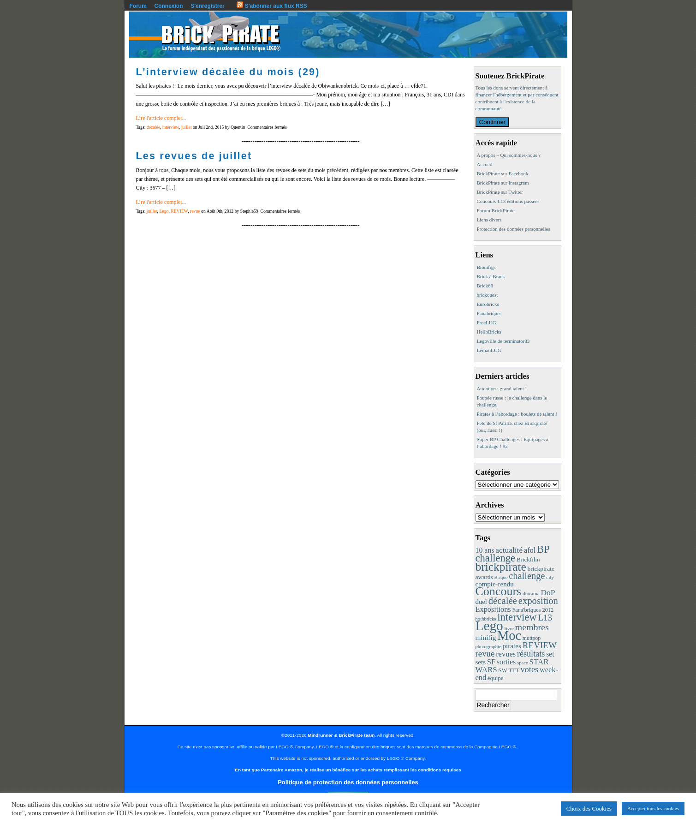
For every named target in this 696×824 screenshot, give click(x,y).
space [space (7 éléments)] (522, 662)
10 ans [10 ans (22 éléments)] (485, 550)
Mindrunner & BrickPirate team (341, 735)
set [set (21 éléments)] (550, 654)
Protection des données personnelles (513, 229)
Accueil (485, 164)
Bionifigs (486, 267)
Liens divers (489, 219)
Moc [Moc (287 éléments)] (509, 635)
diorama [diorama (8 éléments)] (531, 593)
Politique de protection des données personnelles (348, 782)
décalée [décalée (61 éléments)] (502, 600)
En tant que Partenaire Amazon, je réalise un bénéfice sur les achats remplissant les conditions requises (348, 769)
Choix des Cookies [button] (589, 808)
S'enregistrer (207, 6)
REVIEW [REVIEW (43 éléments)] (540, 645)
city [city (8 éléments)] (550, 577)
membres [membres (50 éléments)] (532, 627)
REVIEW (179, 211)
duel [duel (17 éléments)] (481, 601)
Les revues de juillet (194, 155)
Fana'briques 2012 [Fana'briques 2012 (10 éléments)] (532, 610)
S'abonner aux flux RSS (272, 6)
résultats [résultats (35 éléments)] (531, 653)
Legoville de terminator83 (503, 341)
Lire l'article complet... (161, 118)
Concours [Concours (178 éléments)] (499, 591)
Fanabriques (489, 313)
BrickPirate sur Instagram (503, 182)
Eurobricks (488, 304)
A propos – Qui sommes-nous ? (509, 155)
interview (170, 127)
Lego (163, 211)
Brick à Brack (491, 276)
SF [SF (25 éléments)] (491, 661)
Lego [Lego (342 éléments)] (489, 625)
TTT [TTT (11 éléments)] (513, 670)
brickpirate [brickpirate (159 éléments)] (501, 566)
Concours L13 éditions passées (508, 201)
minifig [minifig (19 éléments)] (486, 637)
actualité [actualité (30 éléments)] (509, 550)
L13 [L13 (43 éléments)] (545, 617)
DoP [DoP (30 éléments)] (548, 592)
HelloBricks (489, 331)
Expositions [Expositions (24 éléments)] (493, 609)
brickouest (487, 295)
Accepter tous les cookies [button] (653, 808)
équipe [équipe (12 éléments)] (496, 678)
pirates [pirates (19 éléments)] (511, 646)
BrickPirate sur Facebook (503, 173)
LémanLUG (489, 350)
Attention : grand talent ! (502, 388)
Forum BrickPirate (496, 210)
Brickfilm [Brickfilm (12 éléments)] (528, 559)
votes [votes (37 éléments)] (529, 669)
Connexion (169, 6)
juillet (186, 127)
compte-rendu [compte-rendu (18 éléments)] (495, 584)
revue (195, 211)
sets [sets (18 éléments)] (481, 662)
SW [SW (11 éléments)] (503, 670)
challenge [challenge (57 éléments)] (527, 576)
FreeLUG (486, 322)
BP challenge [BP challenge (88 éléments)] (512, 553)
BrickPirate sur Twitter (500, 192)
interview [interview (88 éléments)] (516, 617)
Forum (138, 6)
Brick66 (485, 285)
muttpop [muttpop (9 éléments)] (532, 638)
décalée (153, 127)
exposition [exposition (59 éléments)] (538, 601)
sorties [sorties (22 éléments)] (506, 662)
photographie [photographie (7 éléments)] (488, 646)
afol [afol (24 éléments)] (529, 550)
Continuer (492, 122)
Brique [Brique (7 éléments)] (500, 577)
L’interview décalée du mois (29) (228, 72)
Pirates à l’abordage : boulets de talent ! (517, 414)
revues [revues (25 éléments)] (506, 654)
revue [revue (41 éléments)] (485, 653)
